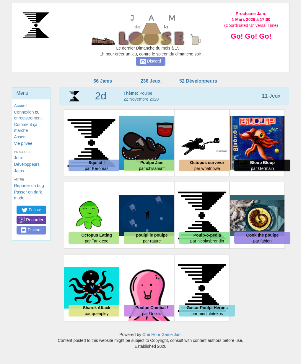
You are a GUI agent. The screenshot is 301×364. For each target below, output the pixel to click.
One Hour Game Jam (162, 334)
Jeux (18, 157)
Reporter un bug (29, 185)
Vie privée (23, 143)
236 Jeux (151, 80)
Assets (20, 137)
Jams (19, 170)
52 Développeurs (198, 80)
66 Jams (102, 80)
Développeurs (27, 164)
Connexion (24, 112)
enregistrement (28, 118)
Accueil (20, 105)
